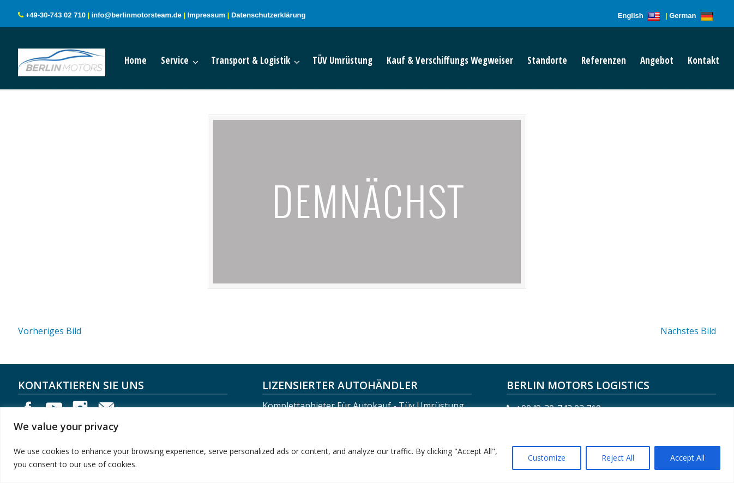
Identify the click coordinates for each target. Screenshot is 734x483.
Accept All (687, 457)
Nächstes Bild (688, 331)
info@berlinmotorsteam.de (137, 15)
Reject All (617, 457)
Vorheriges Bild (49, 331)
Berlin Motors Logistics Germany (72, 60)
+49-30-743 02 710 (56, 15)
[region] (367, 445)
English (641, 15)
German (692, 15)
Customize (546, 457)
